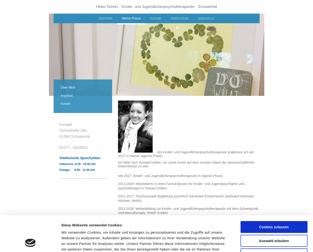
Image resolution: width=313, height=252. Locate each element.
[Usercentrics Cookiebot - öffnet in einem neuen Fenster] (30, 242)
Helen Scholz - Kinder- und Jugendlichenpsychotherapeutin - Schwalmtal (156, 7)
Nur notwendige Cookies (274, 222)
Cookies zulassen (274, 195)
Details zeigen (249, 243)
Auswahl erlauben (274, 209)
